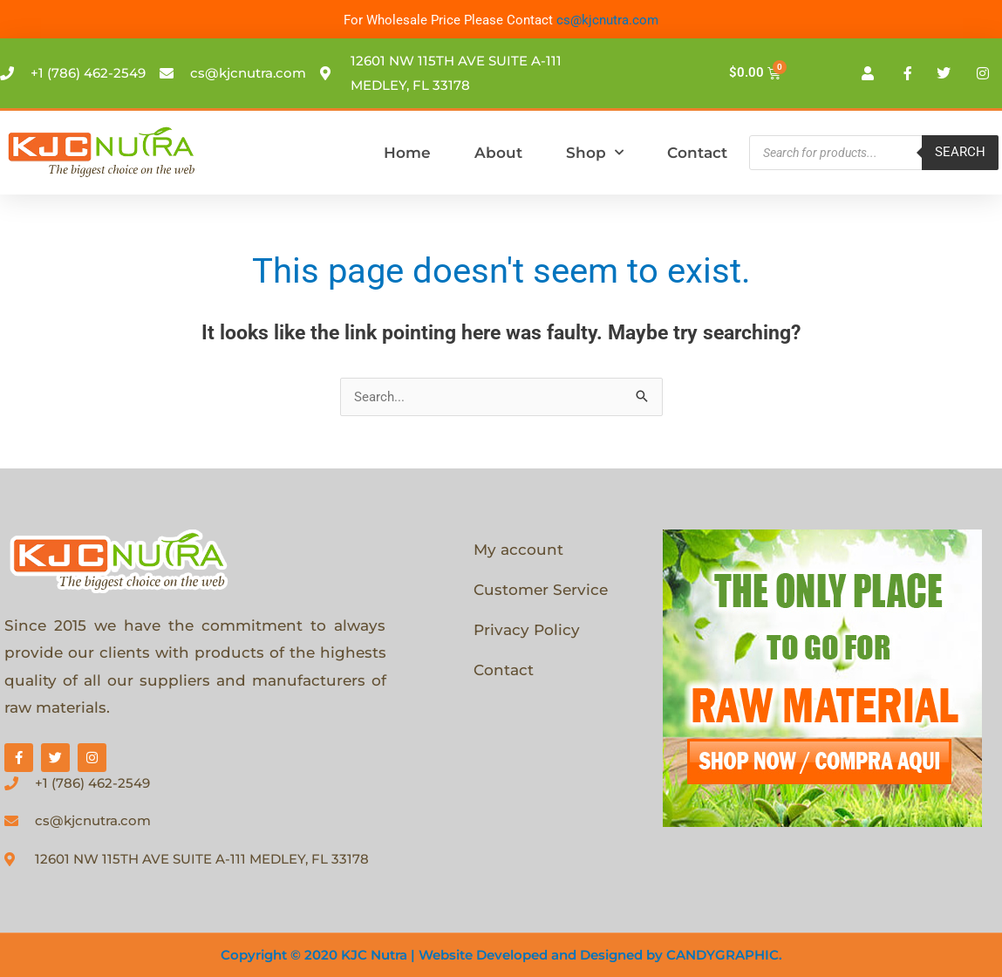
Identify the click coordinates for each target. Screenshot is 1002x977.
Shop (595, 153)
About (498, 152)
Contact (697, 152)
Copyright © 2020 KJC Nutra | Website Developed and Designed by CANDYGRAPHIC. (501, 954)
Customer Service (541, 589)
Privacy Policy (527, 630)
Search (960, 152)
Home (407, 152)
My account (518, 549)
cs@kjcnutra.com (607, 20)
